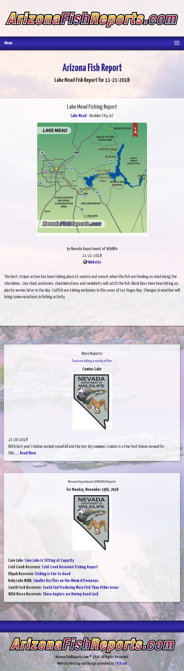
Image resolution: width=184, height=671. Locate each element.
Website (94, 262)
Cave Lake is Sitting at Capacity (49, 560)
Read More (28, 453)
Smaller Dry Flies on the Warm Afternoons (65, 581)
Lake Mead (79, 116)
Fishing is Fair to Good (52, 574)
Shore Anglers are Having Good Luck (70, 594)
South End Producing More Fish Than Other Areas (81, 587)
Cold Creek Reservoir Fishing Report (70, 567)
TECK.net (121, 663)
